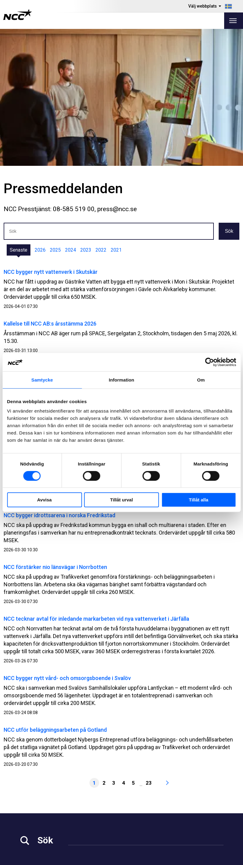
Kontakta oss (93, 829)
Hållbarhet (30, 822)
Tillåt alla (198, 499)
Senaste (18, 113)
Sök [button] (229, 94)
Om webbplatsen (205, 858)
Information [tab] (121, 379)
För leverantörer (37, 829)
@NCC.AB (208, 798)
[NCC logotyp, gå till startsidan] (17, 14)
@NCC (204, 806)
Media (26, 799)
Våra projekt (92, 814)
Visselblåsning (149, 799)
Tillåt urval (121, 499)
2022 (100, 113)
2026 (40, 113)
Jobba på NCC (35, 814)
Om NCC (88, 822)
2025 (55, 113)
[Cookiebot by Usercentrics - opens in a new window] (209, 362)
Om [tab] (201, 379)
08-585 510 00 (36, 771)
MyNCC (141, 814)
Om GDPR (143, 806)
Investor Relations (39, 806)
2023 (85, 113)
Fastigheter (91, 806)
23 (149, 646)
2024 (70, 113)
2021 (116, 113)
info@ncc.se (34, 779)
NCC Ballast (146, 822)
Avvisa (44, 499)
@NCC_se (209, 813)
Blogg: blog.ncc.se (154, 829)
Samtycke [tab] (42, 379)
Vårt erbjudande (96, 799)
